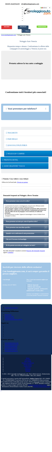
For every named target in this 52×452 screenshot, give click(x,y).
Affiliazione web (9, 318)
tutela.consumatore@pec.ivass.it (37, 385)
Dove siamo (27, 361)
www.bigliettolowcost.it (11, 344)
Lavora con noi (9, 316)
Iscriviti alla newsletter (11, 308)
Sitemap (27, 371)
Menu (26, 31)
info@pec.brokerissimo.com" (41, 386)
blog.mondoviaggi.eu (11, 349)
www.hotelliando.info (11, 346)
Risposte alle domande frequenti (35, 251)
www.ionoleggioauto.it (11, 351)
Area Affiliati (23, 26)
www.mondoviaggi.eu (11, 348)
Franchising (8, 314)
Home (28, 358)
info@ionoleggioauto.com (30, 4)
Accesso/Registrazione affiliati (13, 319)
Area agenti (6, 26)
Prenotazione (42, 26)
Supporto (27, 367)
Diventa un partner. (22, 182)
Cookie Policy (28, 366)
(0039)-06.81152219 (12, 4)
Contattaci (10, 252)
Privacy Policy (28, 364)
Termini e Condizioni (28, 363)
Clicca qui (36, 382)
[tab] (26, 109)
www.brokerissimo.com (11, 343)
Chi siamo (28, 359)
